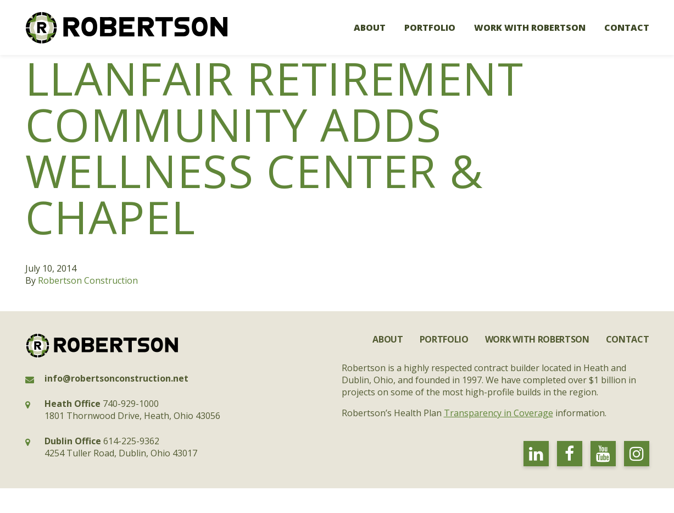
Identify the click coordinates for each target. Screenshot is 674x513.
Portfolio (429, 27)
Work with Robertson (530, 27)
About (370, 27)
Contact (626, 27)
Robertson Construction (88, 280)
